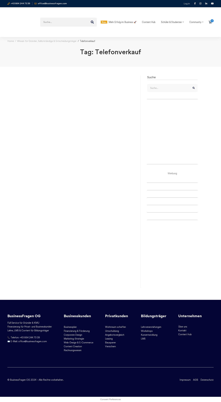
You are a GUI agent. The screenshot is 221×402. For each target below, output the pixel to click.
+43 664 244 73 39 (30, 337)
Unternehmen (190, 316)
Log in (187, 3)
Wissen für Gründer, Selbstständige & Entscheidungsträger (47, 41)
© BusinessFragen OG (18, 379)
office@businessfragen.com (32, 341)
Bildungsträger (153, 316)
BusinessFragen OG (24, 316)
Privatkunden (116, 316)
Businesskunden (77, 316)
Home (10, 41)
